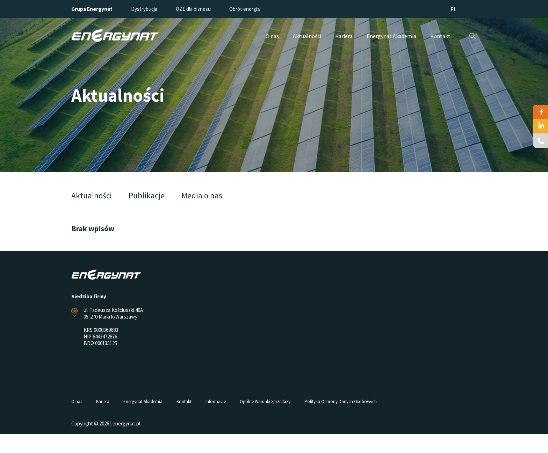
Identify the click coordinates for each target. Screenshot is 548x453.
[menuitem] (453, 9)
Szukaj (472, 36)
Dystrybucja (144, 9)
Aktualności (91, 195)
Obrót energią (244, 9)
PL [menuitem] (453, 9)
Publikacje (147, 195)
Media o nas (201, 195)
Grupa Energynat (92, 9)
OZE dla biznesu (193, 9)
